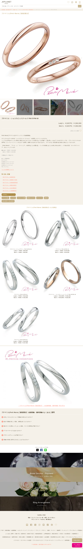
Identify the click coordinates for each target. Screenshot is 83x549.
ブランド (38, 530)
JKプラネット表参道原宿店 (10, 182)
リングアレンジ (59, 540)
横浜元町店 (55, 533)
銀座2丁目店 (30, 533)
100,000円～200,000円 (8, 201)
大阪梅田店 (74, 533)
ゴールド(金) (5, 197)
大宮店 (61, 533)
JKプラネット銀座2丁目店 (10, 179)
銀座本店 (23, 533)
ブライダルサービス (38, 540)
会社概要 (46, 537)
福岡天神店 (15, 537)
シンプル (13, 197)
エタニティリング (22, 530)
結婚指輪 (13, 530)
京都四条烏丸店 (6, 537)
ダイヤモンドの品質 (26, 540)
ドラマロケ (16, 540)
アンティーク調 (21, 197)
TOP (2, 530)
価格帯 (58, 530)
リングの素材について (8, 169)
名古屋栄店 (67, 533)
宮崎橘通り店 (30, 537)
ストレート (39, 197)
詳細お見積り (77, 540)
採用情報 (67, 540)
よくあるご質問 (9, 533)
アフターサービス (49, 540)
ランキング (65, 530)
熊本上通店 (22, 537)
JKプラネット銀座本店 (9, 177)
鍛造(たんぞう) (31, 197)
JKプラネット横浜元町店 (9, 185)
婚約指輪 (7, 530)
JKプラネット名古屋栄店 (9, 188)
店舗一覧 (17, 533)
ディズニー (31, 530)
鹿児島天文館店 (39, 537)
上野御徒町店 (47, 533)
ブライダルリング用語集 (75, 530)
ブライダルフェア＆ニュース (73, 537)
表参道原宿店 (38, 533)
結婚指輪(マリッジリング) (8, 194)
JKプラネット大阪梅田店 (9, 190)
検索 (79, 6)
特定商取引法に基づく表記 (57, 537)
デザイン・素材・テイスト (48, 530)
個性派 (46, 197)
